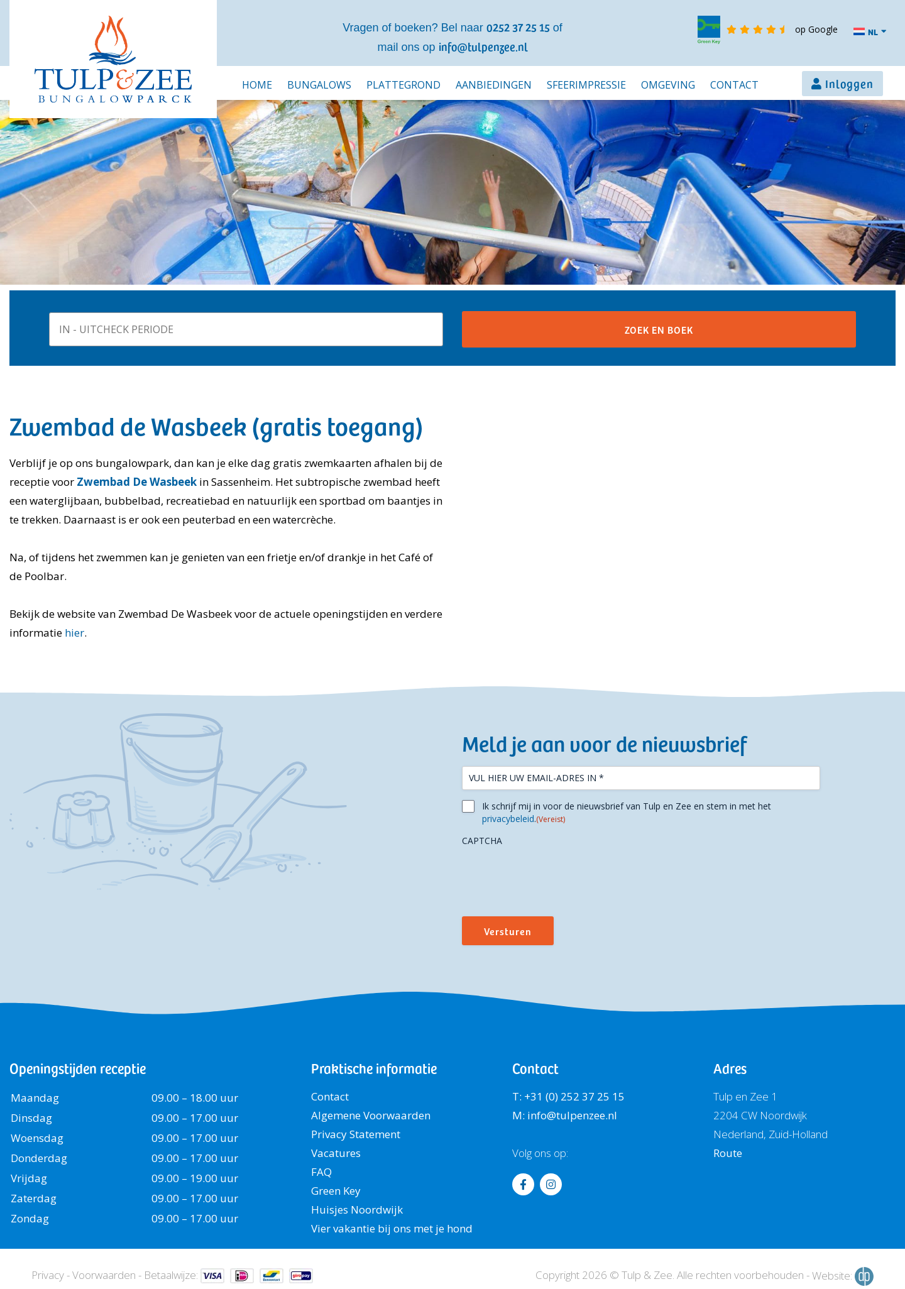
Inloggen (849, 83)
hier (74, 632)
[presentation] (557, 876)
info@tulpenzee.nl (483, 46)
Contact (734, 85)
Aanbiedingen (494, 85)
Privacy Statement (355, 1134)
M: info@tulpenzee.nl (564, 1115)
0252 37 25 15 (518, 26)
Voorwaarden (104, 1275)
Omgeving (668, 85)
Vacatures (336, 1153)
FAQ (321, 1172)
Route (727, 1153)
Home (257, 85)
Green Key (336, 1190)
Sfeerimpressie (586, 85)
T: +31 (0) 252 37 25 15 (568, 1096)
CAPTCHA (482, 841)
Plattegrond (403, 85)
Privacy (47, 1275)
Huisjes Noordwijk (357, 1209)
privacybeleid (508, 819)
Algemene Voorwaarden (371, 1115)
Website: (843, 1276)
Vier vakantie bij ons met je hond (392, 1228)
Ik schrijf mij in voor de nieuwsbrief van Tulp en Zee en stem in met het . (626, 812)
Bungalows (319, 85)
